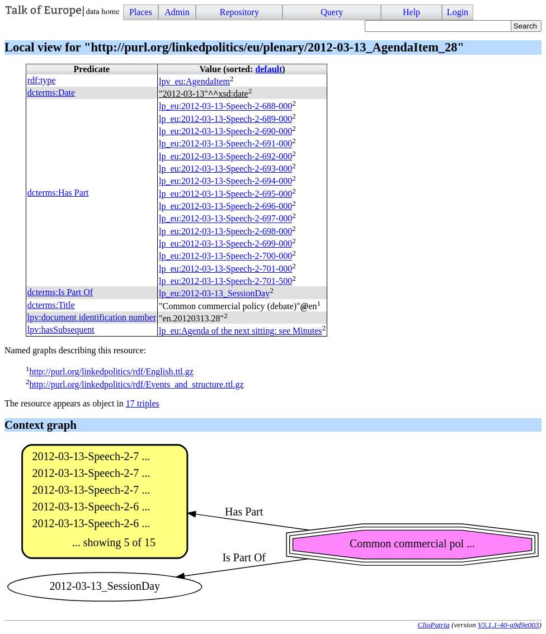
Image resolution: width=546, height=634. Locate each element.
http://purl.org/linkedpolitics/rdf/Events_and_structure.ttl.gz (136, 384)
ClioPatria (434, 625)
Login (457, 12)
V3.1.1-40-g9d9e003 (508, 625)
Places (140, 12)
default (268, 69)
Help (411, 12)
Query (332, 12)
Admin (176, 12)
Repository (239, 12)
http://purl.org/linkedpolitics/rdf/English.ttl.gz (111, 372)
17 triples (142, 403)
